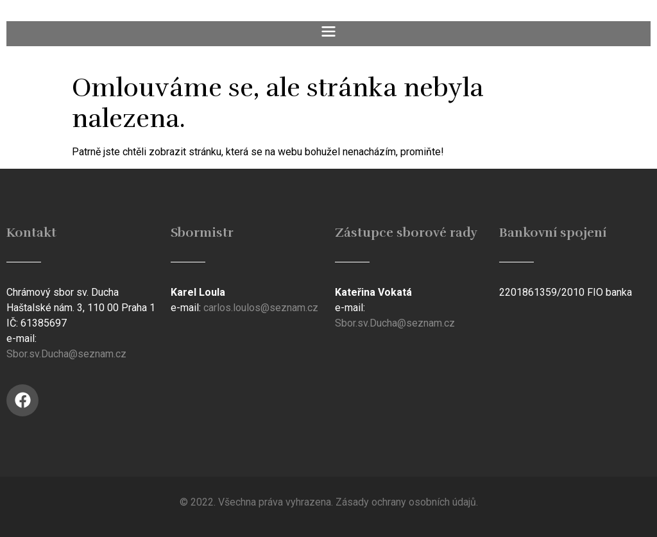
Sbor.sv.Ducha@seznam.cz (66, 354)
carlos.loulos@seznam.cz (260, 308)
